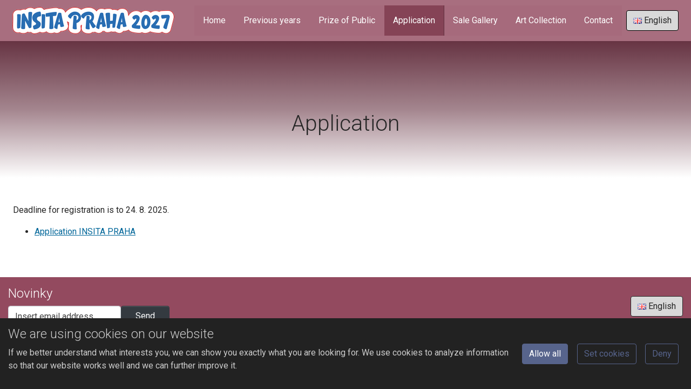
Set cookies (606, 353)
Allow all (545, 353)
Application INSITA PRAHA (85, 231)
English (652, 20)
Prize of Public (347, 20)
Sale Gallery (475, 20)
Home (214, 20)
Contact (598, 20)
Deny (662, 353)
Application (414, 20)
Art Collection (541, 20)
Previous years (272, 20)
